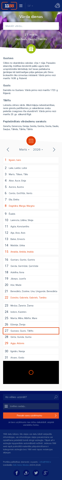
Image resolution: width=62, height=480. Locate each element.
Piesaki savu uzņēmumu (29, 415)
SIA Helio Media (21, 465)
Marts (24, 149)
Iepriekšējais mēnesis (8, 149)
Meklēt (56, 397)
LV (30, 5)
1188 (9, 5)
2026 (38, 149)
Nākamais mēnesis (54, 149)
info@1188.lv (45, 462)
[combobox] (31, 26)
